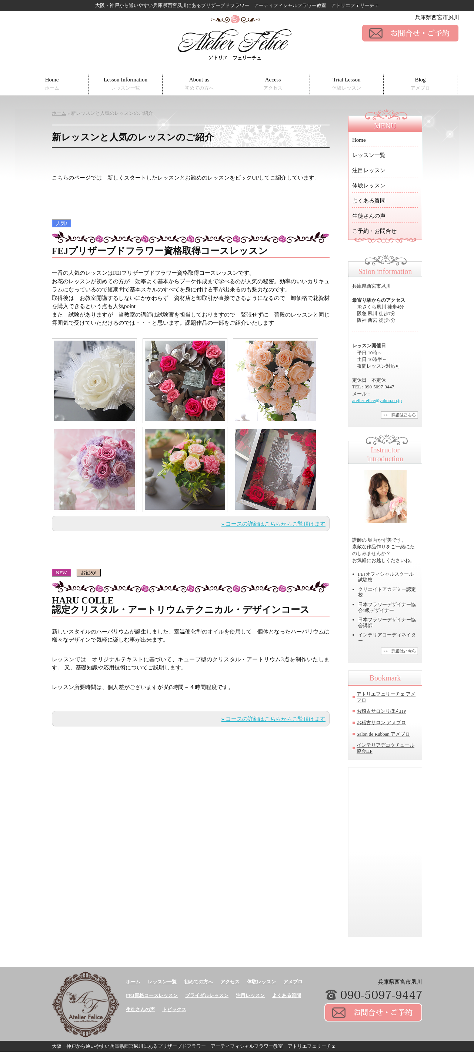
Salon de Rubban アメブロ (383, 734)
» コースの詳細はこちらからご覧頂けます (273, 524)
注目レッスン (368, 170)
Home (52, 84)
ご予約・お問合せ (374, 231)
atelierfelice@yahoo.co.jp (377, 400)
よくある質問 (368, 201)
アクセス (230, 981)
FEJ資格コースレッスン (152, 995)
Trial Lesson (346, 84)
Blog (420, 84)
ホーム (133, 981)
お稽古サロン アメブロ (381, 722)
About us (199, 84)
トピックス (174, 1009)
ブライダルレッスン (206, 995)
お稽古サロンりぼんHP (381, 711)
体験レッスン (368, 185)
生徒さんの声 (368, 216)
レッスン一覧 (368, 155)
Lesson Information (125, 84)
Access (273, 84)
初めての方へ (198, 981)
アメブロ (293, 981)
